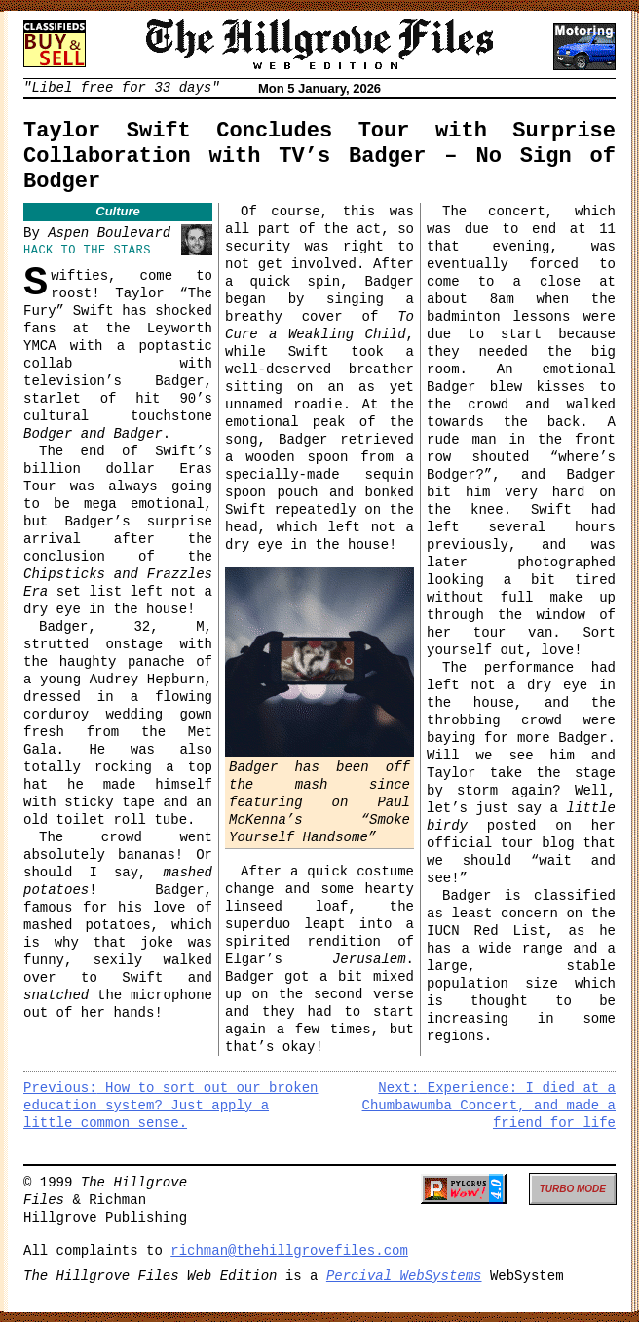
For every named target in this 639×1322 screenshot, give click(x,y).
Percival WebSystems (404, 1276)
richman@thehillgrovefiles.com (289, 1251)
